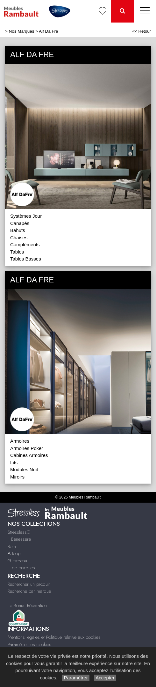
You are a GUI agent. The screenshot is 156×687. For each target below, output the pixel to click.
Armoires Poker (26, 448)
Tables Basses (25, 258)
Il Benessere (19, 539)
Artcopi (14, 553)
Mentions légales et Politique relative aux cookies (54, 637)
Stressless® (19, 532)
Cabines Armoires (29, 455)
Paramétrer (75, 677)
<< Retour (141, 31)
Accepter (105, 677)
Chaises (18, 237)
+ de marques (21, 567)
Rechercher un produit (29, 584)
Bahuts (17, 230)
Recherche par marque (29, 591)
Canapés (19, 223)
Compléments (25, 244)
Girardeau (17, 560)
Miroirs (17, 476)
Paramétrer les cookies (29, 644)
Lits (14, 462)
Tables (17, 251)
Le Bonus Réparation (27, 605)
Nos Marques (21, 31)
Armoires (19, 441)
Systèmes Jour (26, 216)
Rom (12, 546)
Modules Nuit (24, 469)
